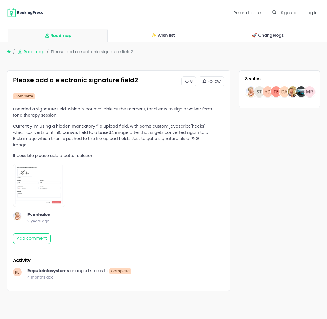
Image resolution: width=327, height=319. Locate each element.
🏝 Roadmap (31, 52)
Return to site (247, 13)
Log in (312, 13)
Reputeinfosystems (48, 271)
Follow (211, 81)
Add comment (32, 238)
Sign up (289, 13)
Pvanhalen (39, 214)
